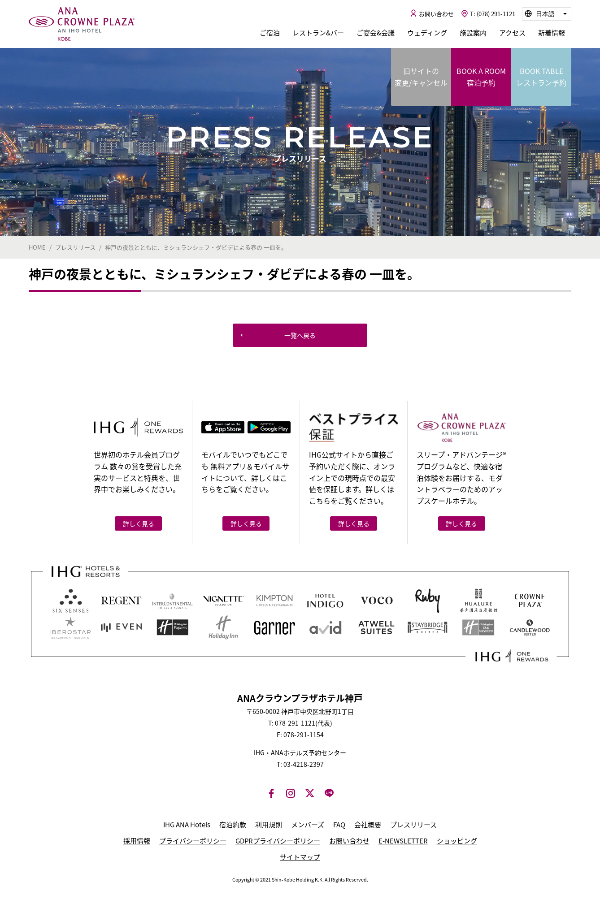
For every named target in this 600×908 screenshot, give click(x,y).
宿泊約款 (232, 825)
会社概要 (367, 825)
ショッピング (457, 841)
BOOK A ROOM (481, 76)
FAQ (339, 825)
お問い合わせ (349, 841)
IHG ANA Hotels (186, 825)
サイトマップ (300, 857)
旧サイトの (421, 76)
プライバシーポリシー (192, 841)
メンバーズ (307, 825)
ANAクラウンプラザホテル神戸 (82, 24)
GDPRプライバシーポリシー (277, 841)
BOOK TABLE (541, 76)
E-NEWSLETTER (403, 841)
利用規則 (268, 825)
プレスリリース (413, 825)
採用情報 (136, 841)
